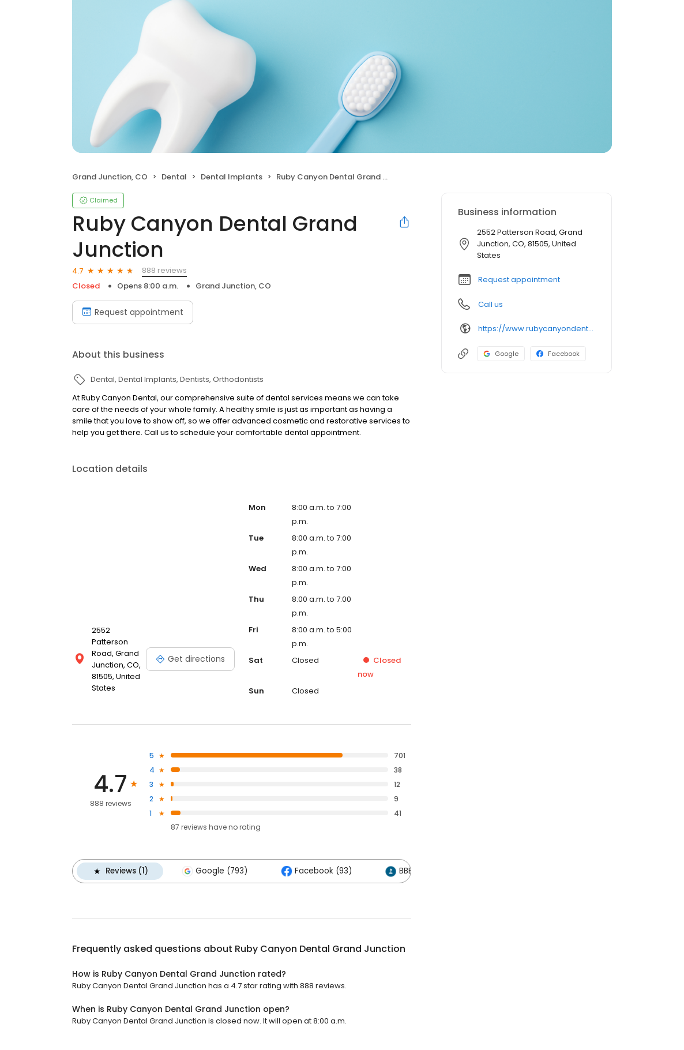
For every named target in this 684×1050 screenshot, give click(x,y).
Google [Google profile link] (500, 353)
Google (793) (214, 871)
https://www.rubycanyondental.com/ (536, 328)
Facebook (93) (316, 871)
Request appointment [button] (519, 279)
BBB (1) (404, 871)
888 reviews (164, 270)
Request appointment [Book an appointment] (132, 312)
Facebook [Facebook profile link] (558, 353)
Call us (490, 304)
